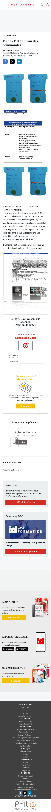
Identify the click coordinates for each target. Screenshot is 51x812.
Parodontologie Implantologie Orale (25, 738)
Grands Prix (25, 765)
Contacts (25, 778)
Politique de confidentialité (25, 784)
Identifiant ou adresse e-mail (12, 356)
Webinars (25, 768)
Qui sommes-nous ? (25, 776)
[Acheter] (21, 442)
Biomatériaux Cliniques (25, 740)
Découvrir (16, 680)
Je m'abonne (14, 617)
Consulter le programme (25, 551)
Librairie (25, 757)
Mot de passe (13, 362)
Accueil (4, 35)
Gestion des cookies (25, 796)
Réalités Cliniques (25, 732)
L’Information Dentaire (25, 729)
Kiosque (25, 754)
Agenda (25, 762)
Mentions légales (25, 781)
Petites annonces (25, 721)
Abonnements (25, 751)
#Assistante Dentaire (12, 470)
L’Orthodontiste (25, 746)
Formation (26, 710)
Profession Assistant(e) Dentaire (25, 743)
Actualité (25, 707)
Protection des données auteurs (25, 790)
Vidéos (25, 713)
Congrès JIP (25, 770)
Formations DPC (25, 724)
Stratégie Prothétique (25, 735)
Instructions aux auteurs (25, 787)
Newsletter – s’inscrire (25, 716)
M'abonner (25, 406)
